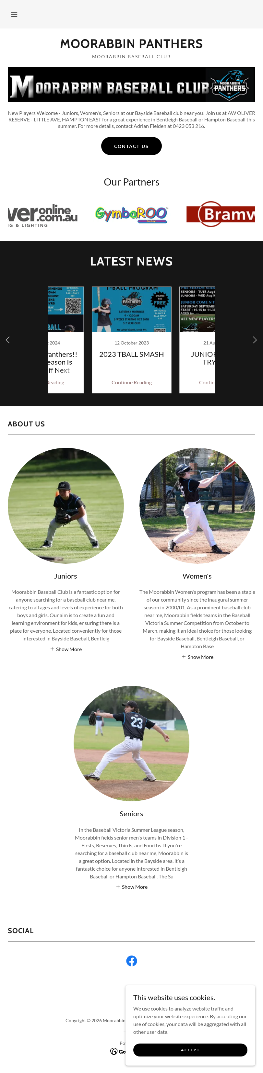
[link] (131, 46)
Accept (190, 1049)
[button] (14, 14)
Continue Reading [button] (88, 382)
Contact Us (131, 146)
